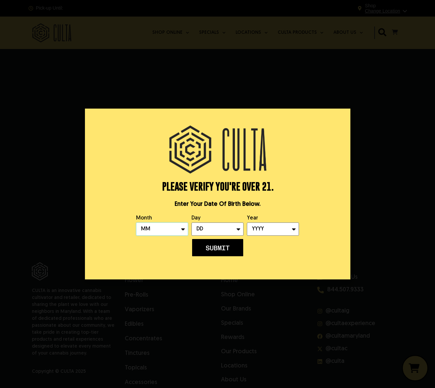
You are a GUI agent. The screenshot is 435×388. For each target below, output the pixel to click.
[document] (217, 194)
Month (144, 218)
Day (195, 218)
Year (252, 218)
